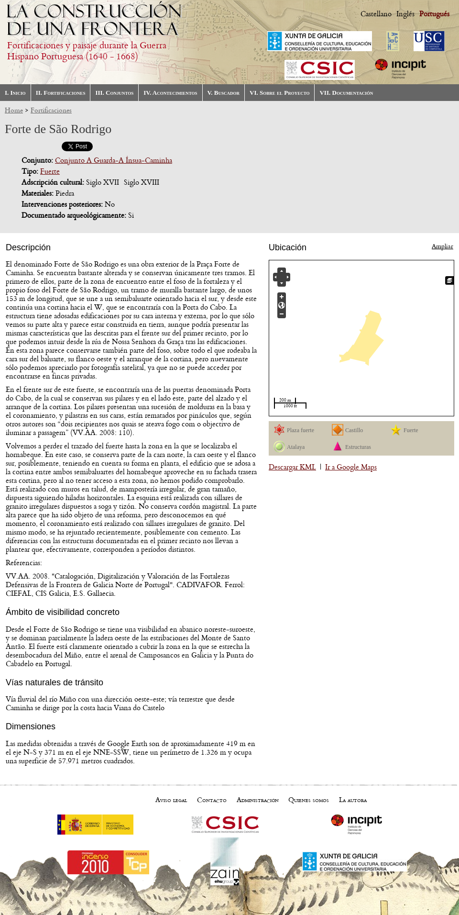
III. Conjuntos (114, 92)
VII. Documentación (346, 92)
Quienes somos (308, 800)
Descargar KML (292, 467)
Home (14, 110)
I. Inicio (15, 92)
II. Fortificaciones (61, 92)
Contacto (212, 800)
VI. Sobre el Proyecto (279, 92)
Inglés (405, 14)
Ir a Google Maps (351, 467)
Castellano (376, 14)
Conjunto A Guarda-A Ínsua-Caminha (113, 160)
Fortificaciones (51, 110)
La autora (353, 800)
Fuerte (50, 171)
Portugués (434, 14)
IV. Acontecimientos (170, 92)
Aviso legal (171, 800)
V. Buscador (224, 92)
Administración (258, 800)
